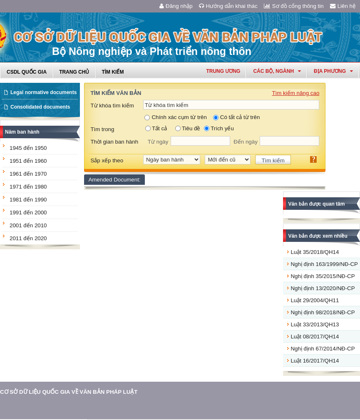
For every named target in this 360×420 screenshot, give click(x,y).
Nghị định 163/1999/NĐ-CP (324, 264)
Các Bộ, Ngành (277, 71)
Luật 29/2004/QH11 (314, 300)
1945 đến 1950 (28, 148)
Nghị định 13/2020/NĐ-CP (322, 288)
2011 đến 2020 (28, 238)
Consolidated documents (40, 107)
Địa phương (333, 71)
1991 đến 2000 (28, 212)
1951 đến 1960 (28, 161)
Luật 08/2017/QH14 (314, 336)
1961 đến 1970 (28, 174)
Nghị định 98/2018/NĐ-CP (322, 312)
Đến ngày (245, 142)
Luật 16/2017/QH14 (314, 361)
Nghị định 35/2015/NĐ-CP (322, 276)
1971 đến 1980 (28, 187)
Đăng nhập (176, 6)
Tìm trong (102, 129)
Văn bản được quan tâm (316, 204)
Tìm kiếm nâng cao (295, 93)
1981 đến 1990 (28, 199)
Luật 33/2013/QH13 (314, 324)
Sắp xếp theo (106, 160)
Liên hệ (343, 6)
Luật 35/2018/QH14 (314, 252)
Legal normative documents (43, 92)
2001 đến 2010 (28, 225)
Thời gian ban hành (114, 142)
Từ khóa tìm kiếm (112, 105)
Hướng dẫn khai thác (228, 6)
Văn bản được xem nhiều (317, 236)
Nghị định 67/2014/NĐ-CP (322, 348)
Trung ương (223, 71)
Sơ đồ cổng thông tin (294, 6)
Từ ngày (158, 142)
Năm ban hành (22, 132)
